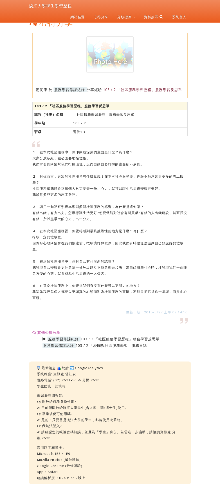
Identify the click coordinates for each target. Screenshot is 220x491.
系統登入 (179, 17)
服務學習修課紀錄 (69, 89)
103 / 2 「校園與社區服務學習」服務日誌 (111, 345)
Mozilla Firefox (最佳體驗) (59, 459)
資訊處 (58, 374)
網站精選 (77, 17)
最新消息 (49, 368)
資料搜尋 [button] (153, 17)
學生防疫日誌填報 (51, 386)
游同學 (41, 89)
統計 (65, 368)
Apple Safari (47, 471)
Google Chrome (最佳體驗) (59, 465)
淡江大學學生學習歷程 (50, 5)
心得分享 (101, 17)
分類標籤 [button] (126, 17)
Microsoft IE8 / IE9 (53, 453)
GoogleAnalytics (89, 368)
